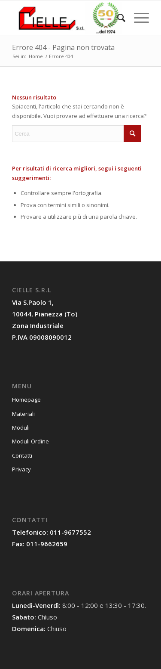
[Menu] (137, 17)
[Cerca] (117, 17)
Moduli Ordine (30, 441)
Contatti (22, 455)
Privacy (21, 469)
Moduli (21, 427)
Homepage (26, 399)
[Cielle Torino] (67, 17)
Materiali (23, 414)
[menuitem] (117, 17)
